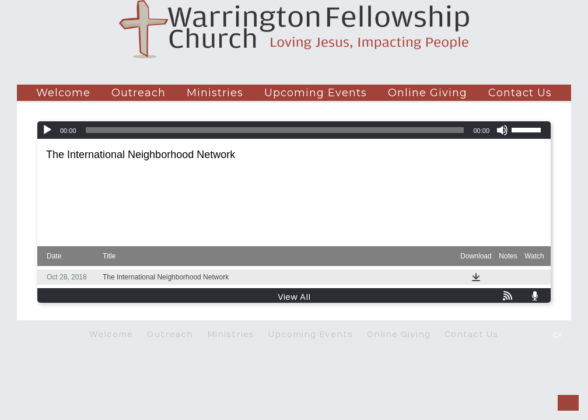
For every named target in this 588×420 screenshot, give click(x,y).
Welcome (63, 92)
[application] (294, 130)
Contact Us (520, 92)
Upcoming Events (315, 92)
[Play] (47, 130)
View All (294, 297)
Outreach (138, 92)
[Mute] (502, 130)
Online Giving (427, 92)
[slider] (275, 130)
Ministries (215, 92)
